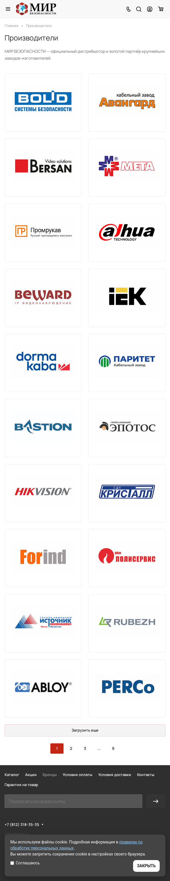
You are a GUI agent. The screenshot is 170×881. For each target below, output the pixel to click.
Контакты (145, 774)
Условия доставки (114, 774)
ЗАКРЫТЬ (146, 866)
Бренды (50, 774)
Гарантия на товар (21, 784)
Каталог (12, 774)
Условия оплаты (77, 774)
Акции (31, 774)
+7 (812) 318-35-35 (22, 824)
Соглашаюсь (25, 863)
